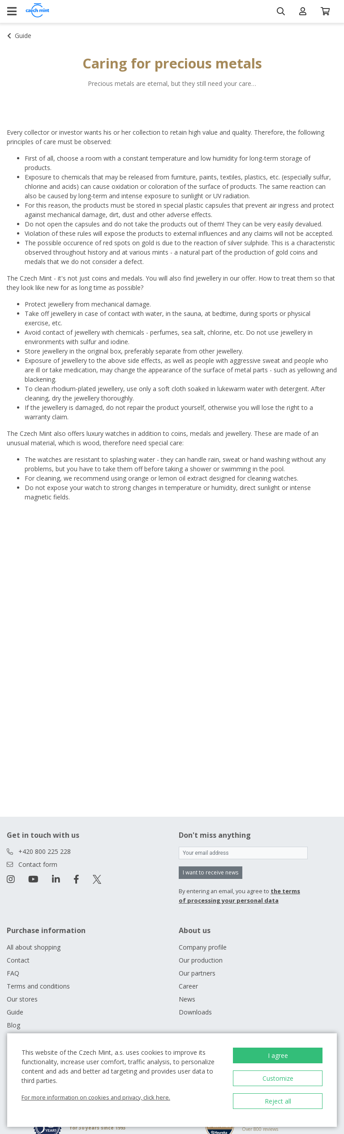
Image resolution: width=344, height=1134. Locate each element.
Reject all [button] (278, 1101)
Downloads (195, 1012)
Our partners (197, 973)
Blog (13, 1025)
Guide (15, 1012)
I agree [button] (278, 1055)
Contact (18, 960)
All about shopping (33, 947)
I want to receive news (210, 872)
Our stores (22, 999)
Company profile (203, 947)
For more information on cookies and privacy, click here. (96, 1097)
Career (188, 986)
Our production (201, 960)
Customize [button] (277, 1078)
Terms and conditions (38, 986)
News (187, 999)
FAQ (13, 973)
